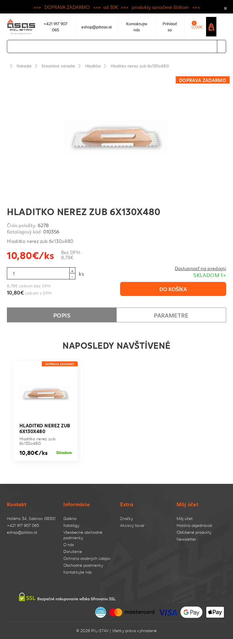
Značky (126, 518)
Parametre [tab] (171, 315)
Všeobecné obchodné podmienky (82, 534)
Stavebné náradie (58, 66)
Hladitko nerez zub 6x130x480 (140, 66)
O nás (68, 544)
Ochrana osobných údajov (87, 558)
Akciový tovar (132, 525)
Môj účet (185, 518)
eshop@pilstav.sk (22, 532)
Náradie (24, 66)
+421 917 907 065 (23, 525)
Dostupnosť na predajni (200, 268)
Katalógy (71, 525)
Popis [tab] (61, 315)
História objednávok (194, 525)
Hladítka (93, 66)
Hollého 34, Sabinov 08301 (31, 518)
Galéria (69, 518)
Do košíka (173, 289)
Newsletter (186, 539)
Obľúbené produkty (194, 532)
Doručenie (72, 551)
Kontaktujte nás (77, 572)
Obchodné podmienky (83, 565)
